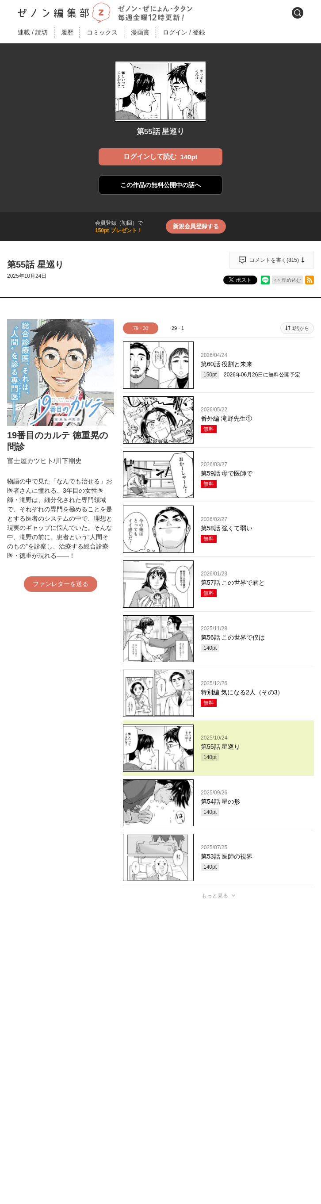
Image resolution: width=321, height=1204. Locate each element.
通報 (299, 1082)
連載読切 (33, 32)
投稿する (218, 1024)
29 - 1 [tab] (178, 328)
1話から (300, 328)
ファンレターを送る (60, 583)
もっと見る (215, 896)
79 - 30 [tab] (140, 328)
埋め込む (291, 280)
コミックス (102, 32)
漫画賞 (140, 32)
